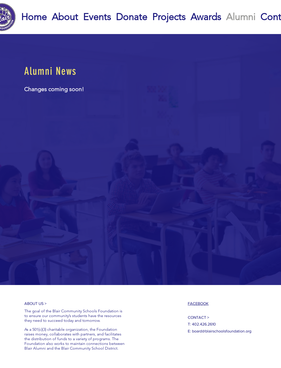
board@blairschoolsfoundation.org (221, 331)
